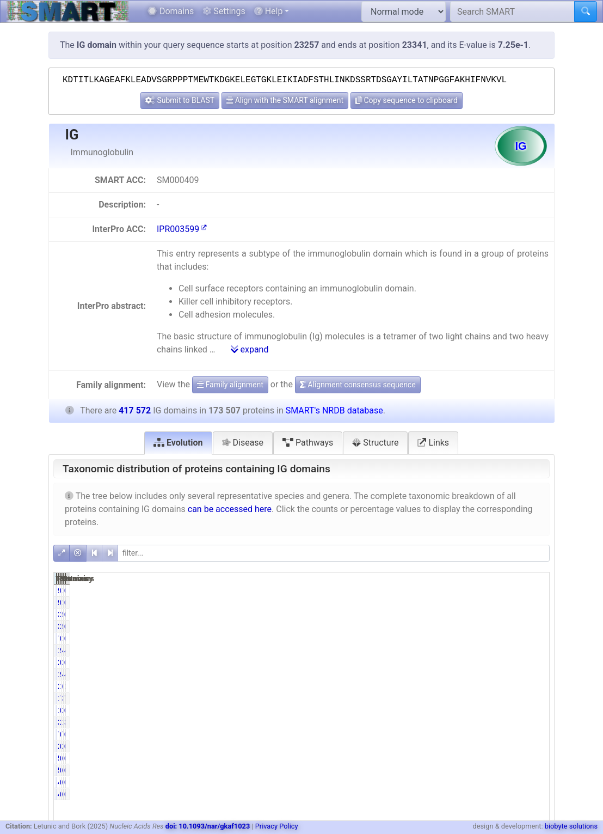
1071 (499, 638)
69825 (497, 686)
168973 (425, 650)
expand (250, 349)
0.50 (535, 710)
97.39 (462, 650)
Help (268, 11)
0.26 (535, 638)
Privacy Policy (276, 826)
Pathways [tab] (307, 442)
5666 (499, 614)
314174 (495, 698)
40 (433, 782)
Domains (170, 11)
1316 (429, 710)
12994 (497, 722)
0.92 (535, 614)
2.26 (465, 722)
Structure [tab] (375, 442)
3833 (429, 614)
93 (433, 590)
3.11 (535, 722)
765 (431, 638)
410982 (495, 674)
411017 (495, 650)
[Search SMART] (512, 11)
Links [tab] (433, 442)
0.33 (465, 758)
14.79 (462, 686)
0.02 (535, 590)
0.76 (465, 710)
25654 (427, 686)
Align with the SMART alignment (284, 100)
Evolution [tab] (178, 442)
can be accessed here (230, 509)
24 (433, 746)
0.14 (535, 758)
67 (503, 782)
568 (431, 758)
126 (501, 590)
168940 (425, 674)
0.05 (465, 590)
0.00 (465, 662)
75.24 (533, 698)
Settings (223, 11)
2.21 (465, 614)
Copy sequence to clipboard (406, 100)
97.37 (462, 674)
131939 (425, 698)
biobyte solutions (571, 826)
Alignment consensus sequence (358, 384)
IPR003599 (182, 229)
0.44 (465, 638)
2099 (499, 710)
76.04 (462, 698)
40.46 (533, 674)
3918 (429, 722)
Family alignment (230, 384)
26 (503, 746)
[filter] (334, 553)
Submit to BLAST (179, 100)
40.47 (533, 650)
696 (501, 758)
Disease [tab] (243, 442)
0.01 (465, 746)
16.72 (533, 686)
